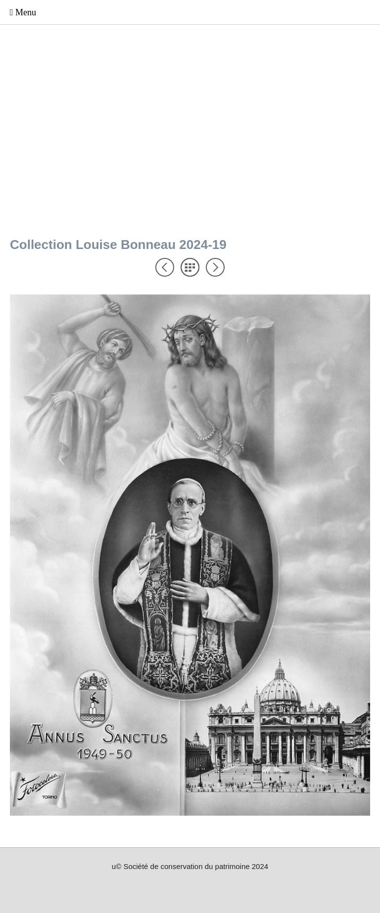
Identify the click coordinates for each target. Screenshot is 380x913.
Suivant (215, 267)
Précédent (164, 267)
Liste (190, 267)
